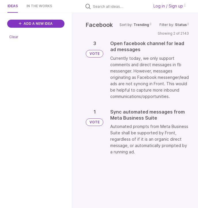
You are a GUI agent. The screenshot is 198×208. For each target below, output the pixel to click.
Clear (13, 37)
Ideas (12, 6)
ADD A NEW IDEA (36, 23)
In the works (39, 6)
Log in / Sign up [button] (169, 5)
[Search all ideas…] (120, 6)
